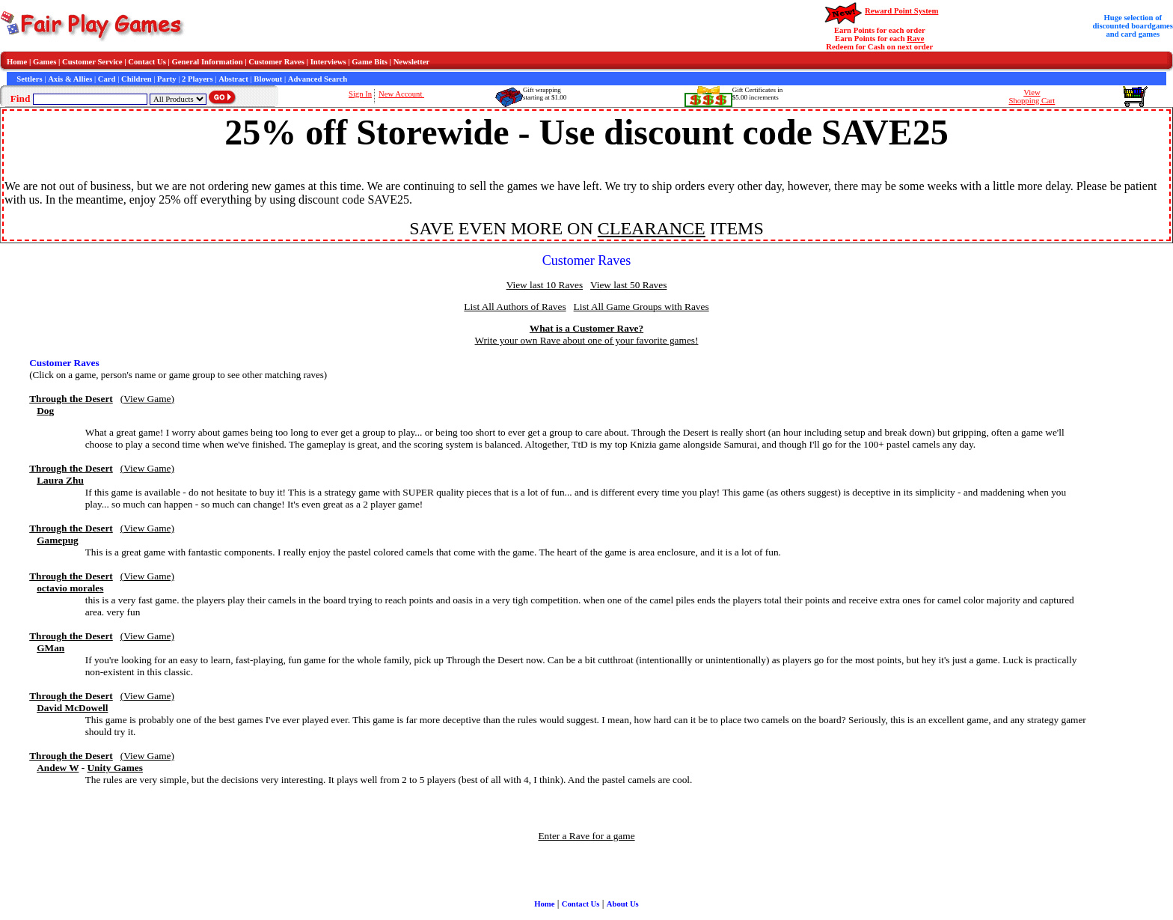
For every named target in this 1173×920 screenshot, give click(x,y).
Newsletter (411, 62)
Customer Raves (276, 62)
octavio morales (70, 588)
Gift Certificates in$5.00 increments (757, 93)
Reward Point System (901, 11)
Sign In (360, 94)
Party (166, 79)
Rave (915, 38)
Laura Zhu (60, 480)
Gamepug (58, 540)
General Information (207, 62)
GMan (50, 648)
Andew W (58, 767)
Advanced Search (317, 79)
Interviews (328, 62)
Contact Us (147, 62)
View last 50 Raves (628, 284)
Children (136, 79)
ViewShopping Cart (1031, 96)
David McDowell (72, 707)
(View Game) (147, 398)
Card (107, 79)
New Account (401, 94)
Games (44, 62)
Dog (45, 410)
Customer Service (92, 62)
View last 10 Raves (544, 284)
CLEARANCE (651, 228)
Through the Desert (71, 398)
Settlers (29, 79)
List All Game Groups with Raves (641, 306)
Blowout (268, 79)
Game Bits (370, 62)
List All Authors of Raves (515, 306)
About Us (623, 904)
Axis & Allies (70, 79)
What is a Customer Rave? (586, 328)
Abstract (233, 79)
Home (17, 62)
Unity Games (114, 767)
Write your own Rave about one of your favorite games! (587, 340)
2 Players (197, 79)
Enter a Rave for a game (586, 835)
